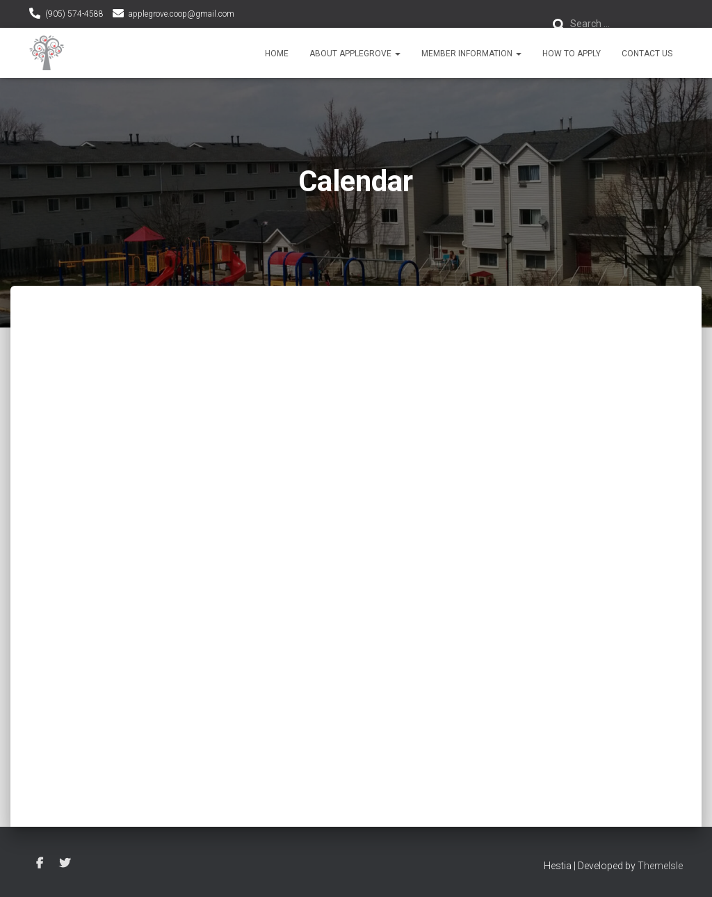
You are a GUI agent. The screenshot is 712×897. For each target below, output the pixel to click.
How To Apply (571, 53)
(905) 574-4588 (74, 14)
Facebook (39, 864)
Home (277, 53)
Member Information (471, 53)
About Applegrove (354, 53)
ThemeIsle (660, 865)
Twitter (64, 864)
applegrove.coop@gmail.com (181, 14)
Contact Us (647, 53)
